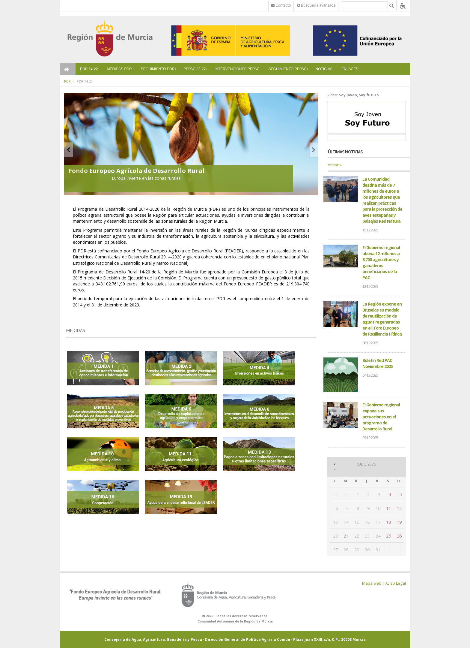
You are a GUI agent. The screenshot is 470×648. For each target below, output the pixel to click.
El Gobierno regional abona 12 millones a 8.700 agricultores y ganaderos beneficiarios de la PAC (381, 262)
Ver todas (334, 164)
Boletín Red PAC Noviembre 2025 (377, 363)
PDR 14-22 (89, 69)
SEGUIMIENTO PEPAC (288, 69)
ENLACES (349, 69)
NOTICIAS (324, 69)
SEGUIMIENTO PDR (157, 69)
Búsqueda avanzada (316, 5)
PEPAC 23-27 (194, 69)
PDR (67, 81)
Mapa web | (373, 583)
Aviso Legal (395, 583)
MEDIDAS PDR (119, 69)
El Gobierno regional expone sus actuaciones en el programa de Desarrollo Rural (381, 417)
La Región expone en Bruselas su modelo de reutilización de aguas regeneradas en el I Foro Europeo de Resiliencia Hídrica (382, 319)
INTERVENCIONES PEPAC (237, 69)
